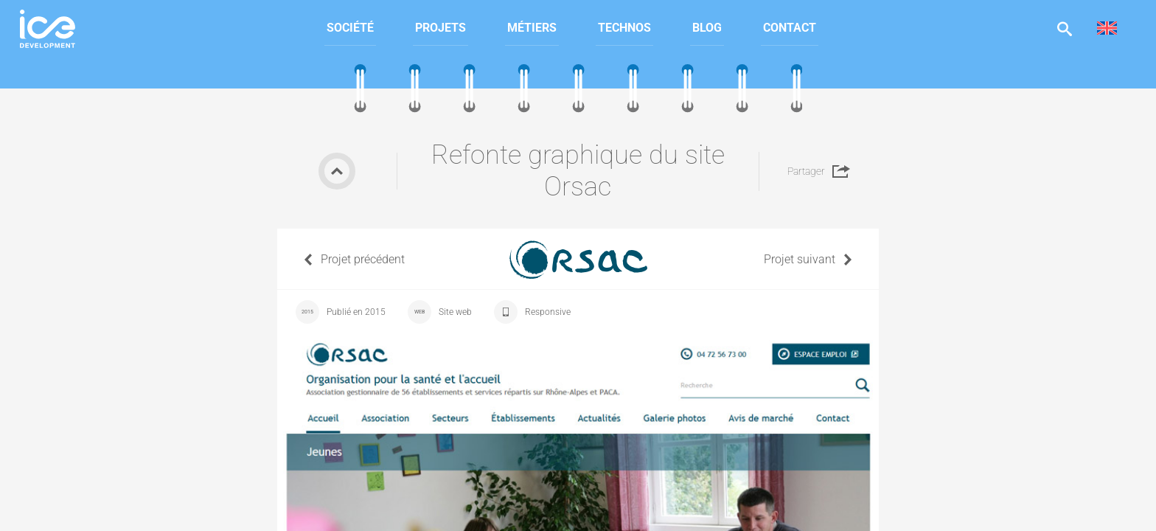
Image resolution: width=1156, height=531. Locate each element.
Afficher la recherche (1064, 28)
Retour (336, 171)
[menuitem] (350, 28)
